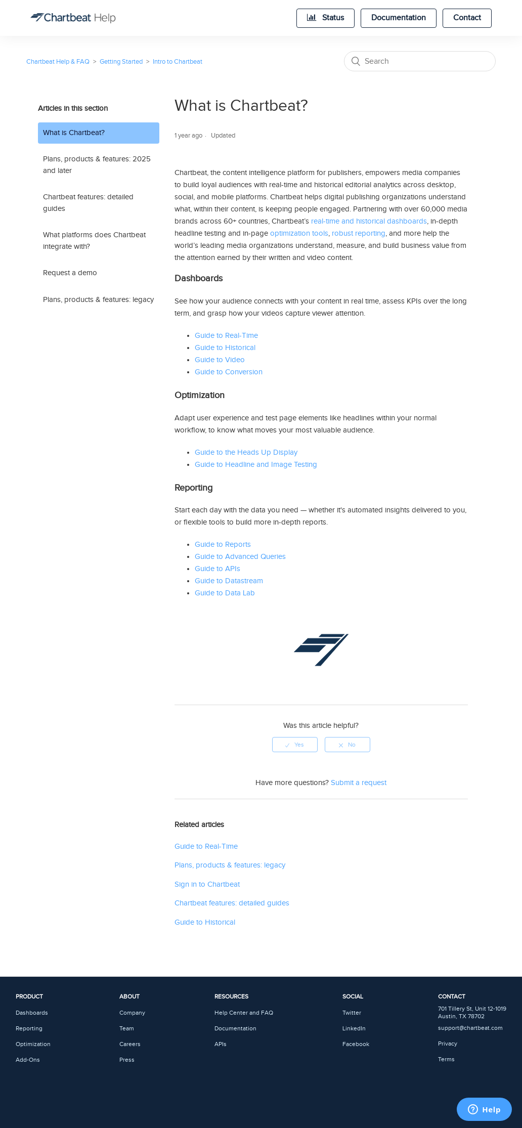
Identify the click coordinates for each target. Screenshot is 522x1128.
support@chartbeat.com (470, 1028)
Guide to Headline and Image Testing (256, 464)
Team (126, 1028)
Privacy (447, 1043)
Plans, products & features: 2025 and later (97, 165)
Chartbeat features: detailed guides (88, 203)
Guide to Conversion (229, 372)
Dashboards (32, 1013)
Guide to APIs (217, 569)
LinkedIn (354, 1028)
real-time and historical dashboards (369, 221)
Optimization (33, 1044)
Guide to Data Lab (225, 593)
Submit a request (358, 782)
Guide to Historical (225, 347)
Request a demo (70, 273)
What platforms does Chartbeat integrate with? (94, 241)
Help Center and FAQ (243, 1013)
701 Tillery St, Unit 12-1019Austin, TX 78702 (472, 1013)
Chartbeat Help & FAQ (58, 62)
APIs (220, 1044)
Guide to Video (220, 360)
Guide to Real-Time (226, 335)
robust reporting (358, 233)
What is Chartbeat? (74, 132)
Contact (467, 18)
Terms (446, 1059)
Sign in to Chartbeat (207, 884)
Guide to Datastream (229, 581)
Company (132, 1013)
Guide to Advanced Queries (240, 556)
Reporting (29, 1028)
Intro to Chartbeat (177, 62)
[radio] (295, 744)
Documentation (398, 18)
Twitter (351, 1013)
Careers (130, 1044)
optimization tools (299, 233)
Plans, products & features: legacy (98, 299)
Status (325, 18)
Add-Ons (28, 1060)
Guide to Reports (223, 544)
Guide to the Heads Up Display (246, 452)
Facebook (355, 1044)
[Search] (420, 61)
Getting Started (121, 62)
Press (127, 1060)
